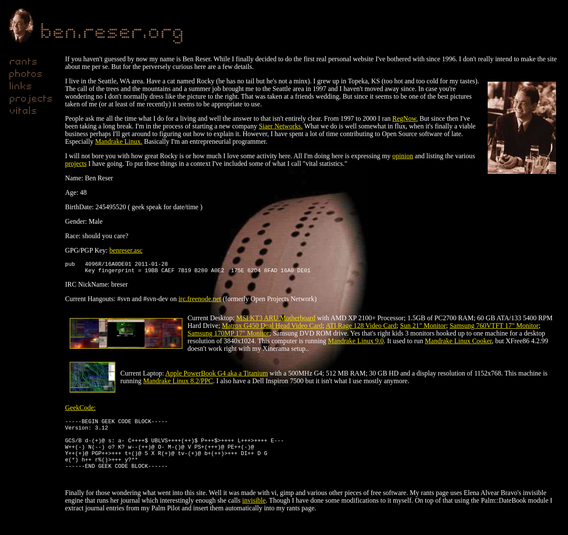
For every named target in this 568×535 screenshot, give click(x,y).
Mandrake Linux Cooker (458, 343)
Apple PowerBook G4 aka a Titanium (216, 375)
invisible (254, 515)
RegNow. (405, 118)
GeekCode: (80, 410)
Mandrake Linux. (118, 141)
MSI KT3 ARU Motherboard (275, 320)
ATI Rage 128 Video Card (361, 328)
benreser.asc (125, 250)
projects (76, 163)
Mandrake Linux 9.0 (355, 343)
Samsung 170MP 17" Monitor (228, 335)
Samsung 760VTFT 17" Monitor (493, 328)
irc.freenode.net (200, 301)
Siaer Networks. (281, 126)
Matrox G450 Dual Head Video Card (272, 328)
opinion (402, 155)
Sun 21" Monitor (423, 328)
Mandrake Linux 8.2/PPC (178, 383)
